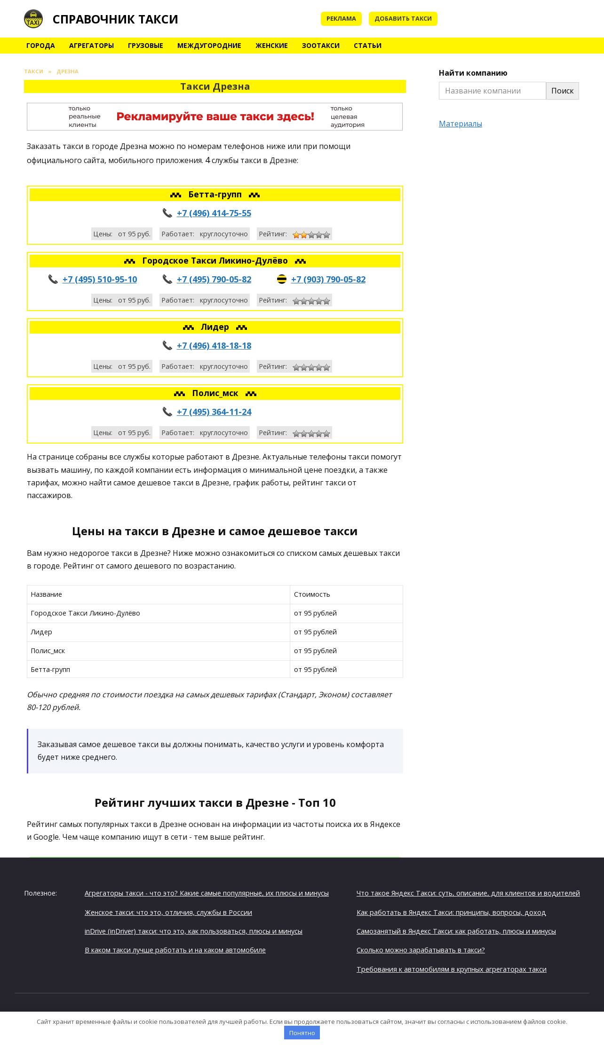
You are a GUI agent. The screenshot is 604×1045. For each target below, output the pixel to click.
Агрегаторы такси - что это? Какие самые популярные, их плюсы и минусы (207, 893)
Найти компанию (473, 73)
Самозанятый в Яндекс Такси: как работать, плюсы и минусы (456, 931)
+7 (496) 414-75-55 (214, 212)
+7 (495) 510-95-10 (100, 279)
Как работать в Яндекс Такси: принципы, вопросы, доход (451, 912)
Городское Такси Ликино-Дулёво (216, 260)
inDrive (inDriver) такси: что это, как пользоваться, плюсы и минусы (193, 931)
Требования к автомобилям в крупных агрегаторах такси (452, 969)
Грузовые (145, 45)
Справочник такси (115, 19)
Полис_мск (216, 392)
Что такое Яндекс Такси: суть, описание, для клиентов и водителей (468, 893)
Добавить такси (403, 18)
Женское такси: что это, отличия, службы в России (168, 912)
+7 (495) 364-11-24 (214, 411)
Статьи (367, 45)
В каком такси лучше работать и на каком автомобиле (175, 949)
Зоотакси (321, 45)
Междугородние (209, 45)
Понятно (302, 1033)
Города (40, 45)
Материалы (460, 123)
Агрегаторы (91, 45)
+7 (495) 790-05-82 (214, 279)
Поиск (562, 91)
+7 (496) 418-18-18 (214, 345)
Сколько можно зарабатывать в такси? (421, 949)
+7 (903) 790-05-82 (328, 279)
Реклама (341, 18)
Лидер (216, 326)
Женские (271, 45)
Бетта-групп (216, 194)
